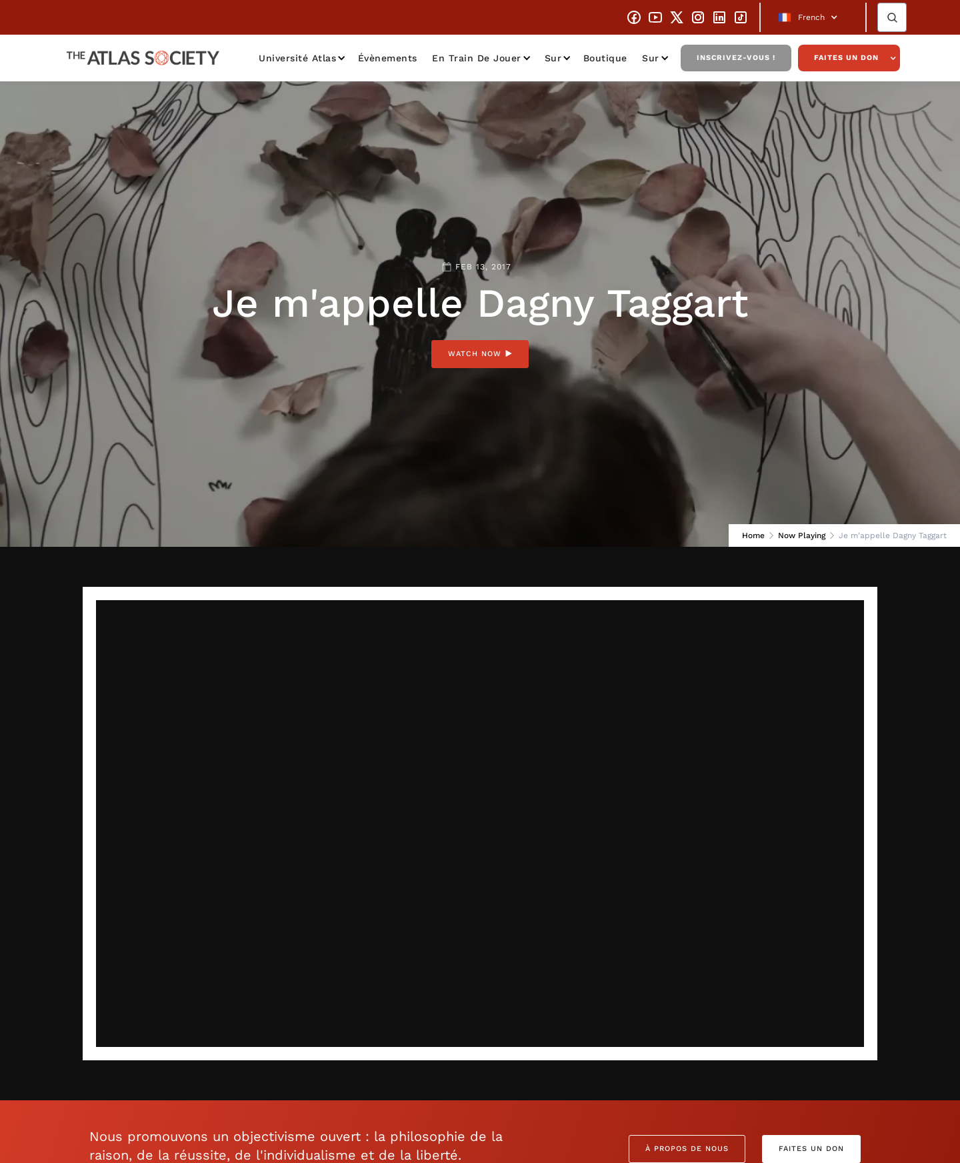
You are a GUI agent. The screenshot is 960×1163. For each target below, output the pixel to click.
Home (753, 535)
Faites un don (846, 57)
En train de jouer (476, 58)
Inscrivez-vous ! (736, 57)
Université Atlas (297, 58)
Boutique (605, 58)
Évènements (387, 58)
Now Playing (801, 535)
